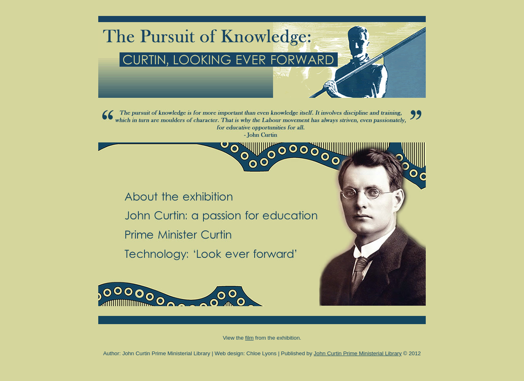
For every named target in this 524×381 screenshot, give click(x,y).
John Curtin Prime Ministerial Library (358, 353)
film (249, 338)
